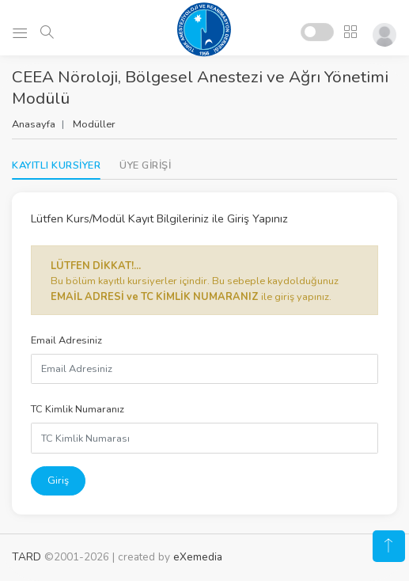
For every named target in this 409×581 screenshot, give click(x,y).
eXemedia (197, 556)
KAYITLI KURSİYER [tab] (56, 165)
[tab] (145, 166)
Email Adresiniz (66, 340)
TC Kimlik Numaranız (77, 409)
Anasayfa (33, 124)
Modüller (94, 124)
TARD (26, 556)
